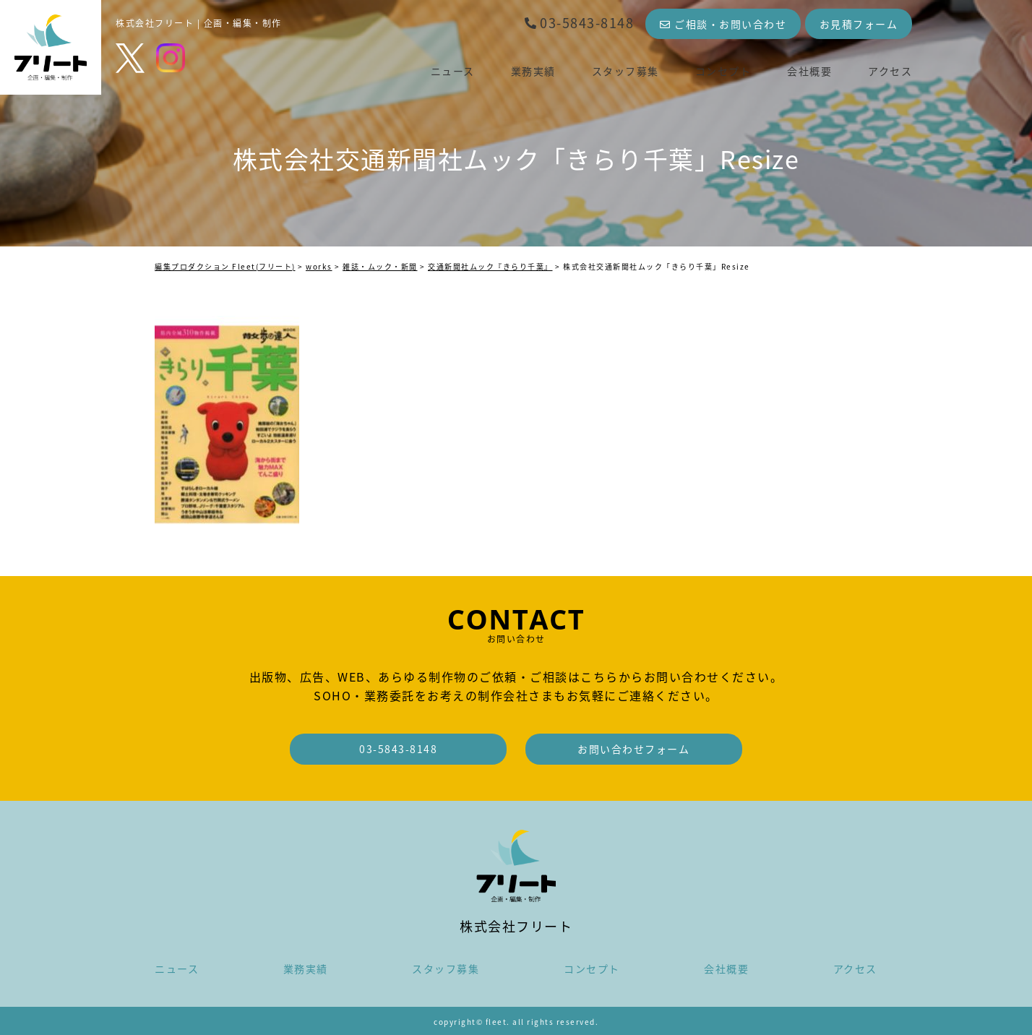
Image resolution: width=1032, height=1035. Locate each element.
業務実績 (533, 71)
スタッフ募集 (625, 71)
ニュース (453, 71)
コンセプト (723, 71)
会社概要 (809, 71)
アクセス (890, 71)
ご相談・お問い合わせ (723, 24)
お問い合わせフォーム (633, 749)
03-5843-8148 (579, 23)
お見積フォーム (859, 24)
